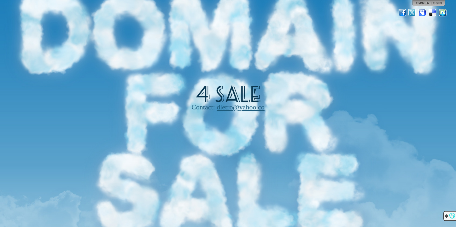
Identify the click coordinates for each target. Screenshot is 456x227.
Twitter (412, 12)
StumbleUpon (442, 12)
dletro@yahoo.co (241, 107)
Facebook (402, 12)
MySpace (422, 12)
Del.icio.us (432, 12)
